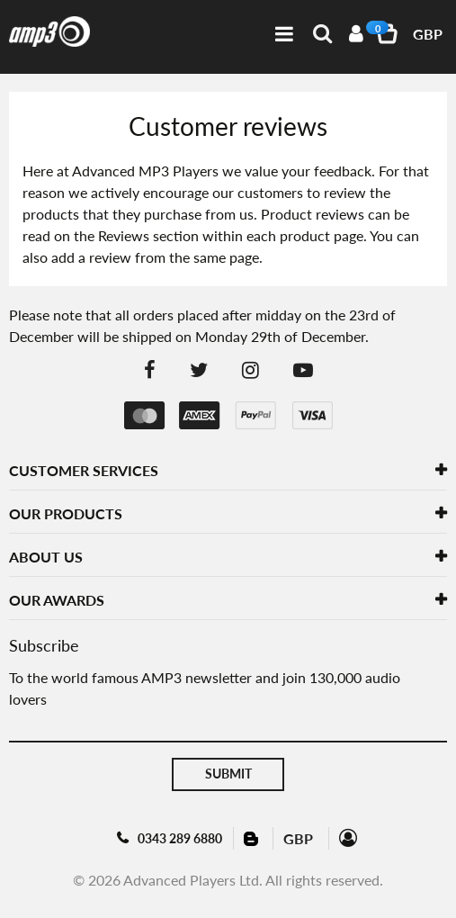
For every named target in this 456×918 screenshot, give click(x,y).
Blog (253, 838)
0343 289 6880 (180, 838)
